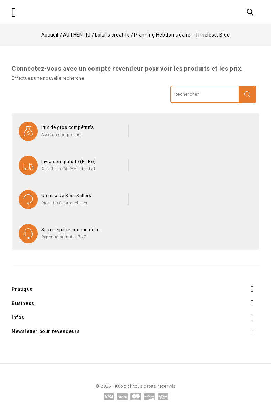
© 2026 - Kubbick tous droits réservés (135, 386)
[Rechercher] (213, 94)
